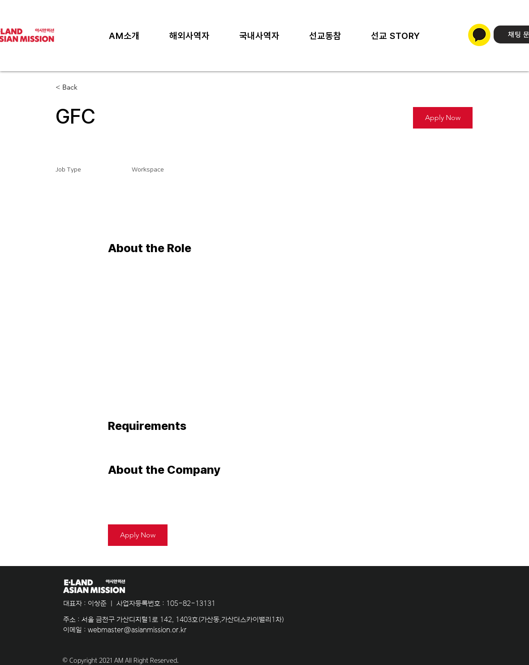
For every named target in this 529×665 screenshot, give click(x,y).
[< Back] (87, 88)
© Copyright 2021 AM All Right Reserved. (121, 661)
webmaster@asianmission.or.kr (137, 630)
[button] (395, 35)
